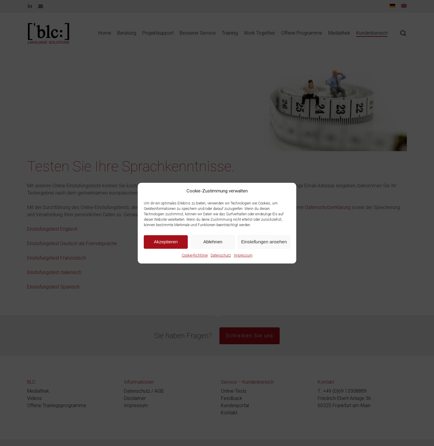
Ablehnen (212, 241)
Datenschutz (221, 255)
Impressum (243, 255)
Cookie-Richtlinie (195, 255)
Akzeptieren (166, 241)
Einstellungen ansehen (264, 241)
